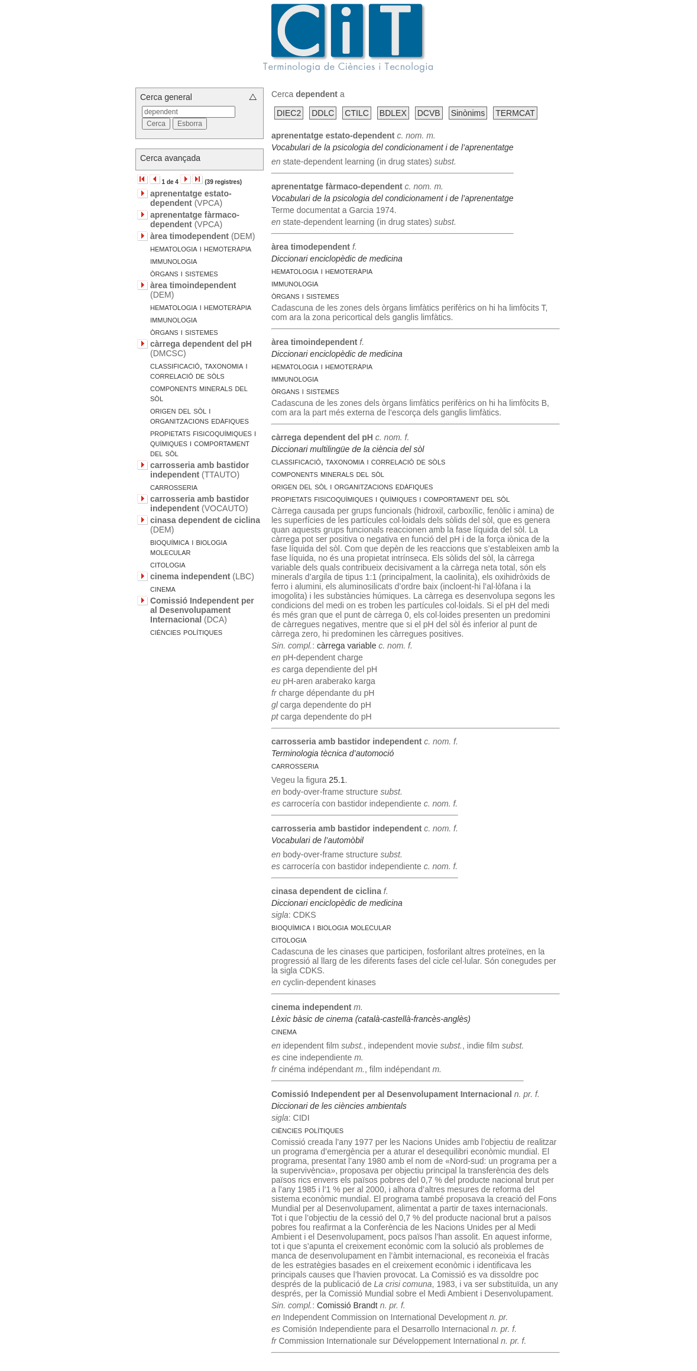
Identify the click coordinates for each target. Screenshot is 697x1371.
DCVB (428, 113)
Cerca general (166, 97)
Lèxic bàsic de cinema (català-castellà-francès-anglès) (371, 1019)
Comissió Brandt (347, 1305)
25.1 (337, 780)
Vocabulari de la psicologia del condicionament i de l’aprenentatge (392, 147)
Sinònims (468, 113)
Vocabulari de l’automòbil (317, 840)
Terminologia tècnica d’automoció (332, 753)
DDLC (323, 113)
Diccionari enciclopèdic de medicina (337, 258)
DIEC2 (289, 113)
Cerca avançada (170, 158)
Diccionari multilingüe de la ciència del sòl (347, 449)
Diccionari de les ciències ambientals (339, 1106)
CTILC (356, 113)
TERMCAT (515, 113)
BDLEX (393, 113)
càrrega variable (346, 645)
